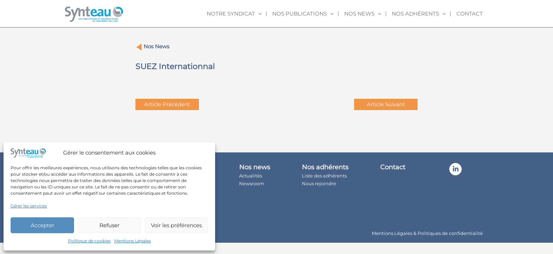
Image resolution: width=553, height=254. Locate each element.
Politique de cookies (89, 240)
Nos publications (303, 13)
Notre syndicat (234, 13)
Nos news (362, 13)
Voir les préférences (176, 225)
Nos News (156, 46)
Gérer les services (29, 205)
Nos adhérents (419, 13)
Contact (469, 13)
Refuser (109, 225)
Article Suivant (386, 104)
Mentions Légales (132, 240)
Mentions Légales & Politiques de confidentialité (427, 233)
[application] (258, 13)
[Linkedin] (455, 169)
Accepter (42, 225)
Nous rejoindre (319, 183)
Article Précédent (167, 104)
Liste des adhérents (324, 176)
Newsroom (251, 183)
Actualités (250, 176)
